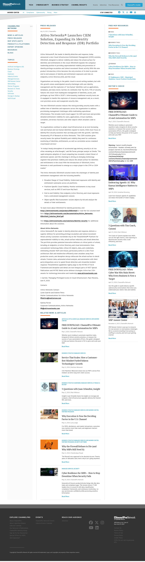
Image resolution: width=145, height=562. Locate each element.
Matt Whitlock (75, 393)
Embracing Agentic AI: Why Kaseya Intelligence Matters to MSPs (123, 186)
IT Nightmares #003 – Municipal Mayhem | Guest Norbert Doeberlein (122, 79)
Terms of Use (118, 534)
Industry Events (12, 77)
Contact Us (117, 529)
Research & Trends (13, 89)
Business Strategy (60, 5)
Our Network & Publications (19, 529)
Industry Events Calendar (44, 524)
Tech (31, 5)
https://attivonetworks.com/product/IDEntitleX (58, 211)
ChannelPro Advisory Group (18, 532)
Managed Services (13, 79)
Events (95, 5)
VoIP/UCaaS (11, 98)
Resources (12, 50)
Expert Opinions (15, 47)
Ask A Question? (15, 539)
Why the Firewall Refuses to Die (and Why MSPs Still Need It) (123, 58)
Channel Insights (79, 5)
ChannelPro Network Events (45, 522)
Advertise (103, 5)
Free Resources (114, 5)
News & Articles (15, 35)
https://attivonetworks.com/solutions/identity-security (65, 221)
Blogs (10, 53)
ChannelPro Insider (134, 5)
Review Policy (118, 531)
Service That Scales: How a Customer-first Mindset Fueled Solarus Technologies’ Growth (80, 361)
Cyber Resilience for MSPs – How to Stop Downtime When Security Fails (122, 68)
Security (9, 91)
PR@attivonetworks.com (50, 309)
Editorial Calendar (15, 527)
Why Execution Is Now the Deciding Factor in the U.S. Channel (122, 47)
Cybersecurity (42, 5)
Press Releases (14, 38)
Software (10, 94)
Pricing (49, 13)
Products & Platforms (18, 44)
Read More (65, 347)
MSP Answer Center (13, 81)
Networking (11, 84)
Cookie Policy (118, 539)
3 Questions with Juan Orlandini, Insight (81, 389)
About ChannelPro (16, 522)
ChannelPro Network (76, 332)
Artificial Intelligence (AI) (15, 67)
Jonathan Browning (124, 193)
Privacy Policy (118, 536)
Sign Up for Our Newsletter (19, 534)
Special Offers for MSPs (17, 536)
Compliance (30, 13)
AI (23, 13)
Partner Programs (13, 86)
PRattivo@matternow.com (50, 299)
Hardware (10, 74)
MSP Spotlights (15, 41)
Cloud (9, 72)
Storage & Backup (13, 96)
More (55, 13)
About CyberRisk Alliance (18, 524)
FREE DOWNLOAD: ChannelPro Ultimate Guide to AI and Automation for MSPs (123, 115)
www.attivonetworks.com (87, 274)
